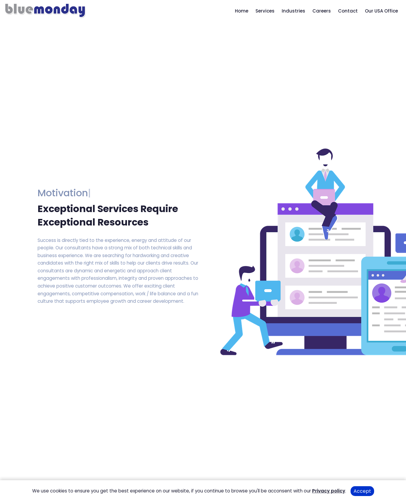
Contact (348, 11)
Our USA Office (381, 11)
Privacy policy (328, 491)
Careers (321, 11)
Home (241, 11)
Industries (293, 11)
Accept (362, 491)
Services (265, 11)
